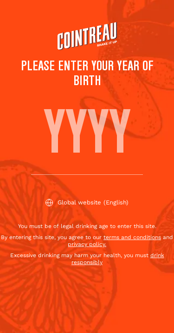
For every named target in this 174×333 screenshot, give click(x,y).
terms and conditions (132, 237)
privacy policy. (87, 244)
